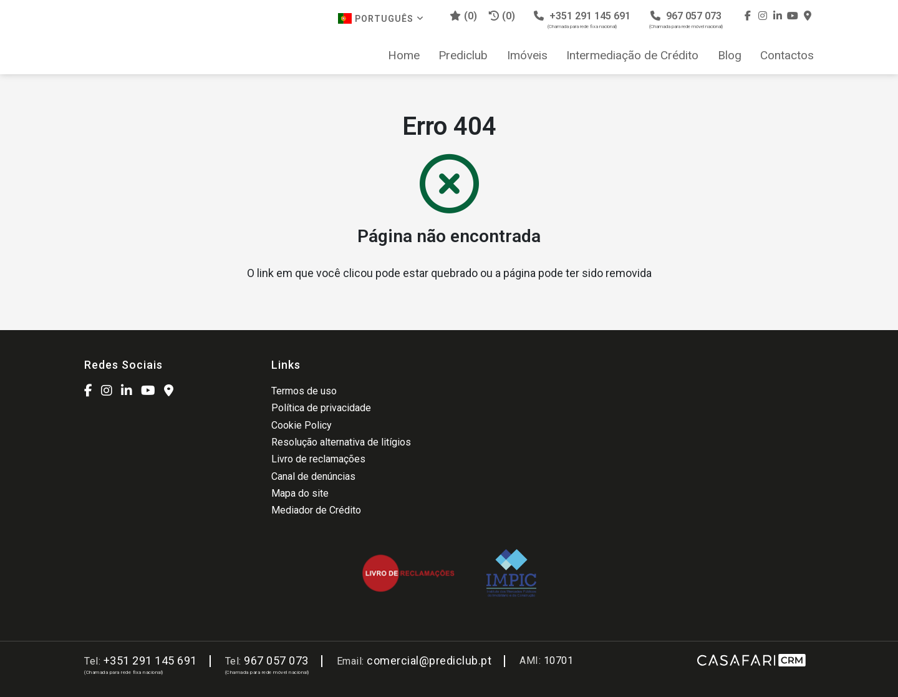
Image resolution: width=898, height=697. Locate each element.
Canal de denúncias (313, 476)
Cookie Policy (301, 425)
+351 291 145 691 (582, 19)
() (463, 16)
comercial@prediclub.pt (429, 660)
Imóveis (527, 55)
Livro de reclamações (318, 459)
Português (381, 18)
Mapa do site (300, 493)
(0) (502, 16)
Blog (729, 55)
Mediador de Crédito (316, 510)
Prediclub (463, 55)
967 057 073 (686, 19)
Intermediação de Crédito (632, 55)
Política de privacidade (321, 408)
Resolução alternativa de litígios (341, 442)
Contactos (787, 55)
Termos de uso (304, 391)
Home (404, 55)
